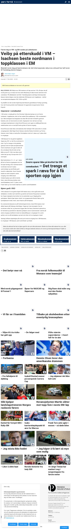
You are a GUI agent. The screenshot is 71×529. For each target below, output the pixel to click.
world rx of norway (27, 247)
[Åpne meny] (69, 2)
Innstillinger (64, 527)
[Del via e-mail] (69, 79)
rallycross (5, 247)
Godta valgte (23, 524)
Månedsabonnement (46, 239)
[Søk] (65, 1)
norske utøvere (14, 247)
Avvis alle (33, 524)
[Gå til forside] (7, 2)
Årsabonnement (10, 239)
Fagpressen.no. (10, 517)
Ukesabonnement (62, 239)
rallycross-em (46, 247)
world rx (37, 247)
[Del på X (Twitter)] (66, 79)
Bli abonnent (18, 2)
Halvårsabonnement (29, 239)
